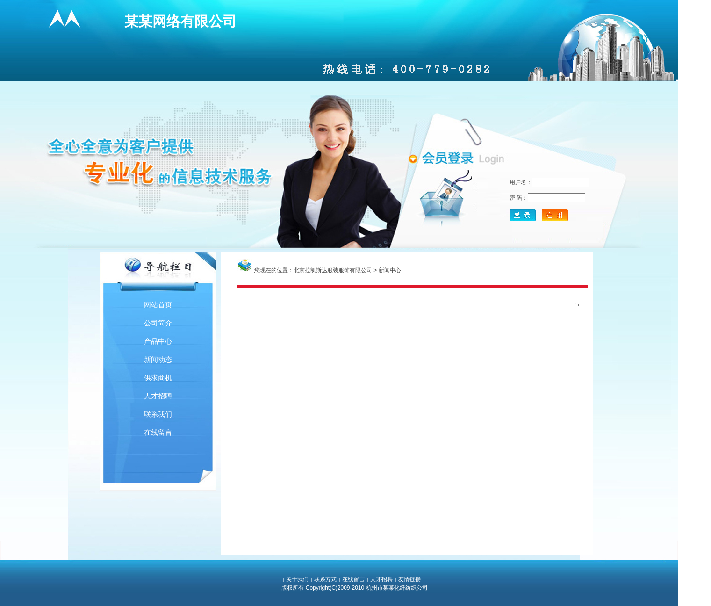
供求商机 (158, 378)
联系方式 (325, 579)
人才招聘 (158, 396)
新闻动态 (158, 359)
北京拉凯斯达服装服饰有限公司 (333, 270)
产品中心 (158, 341)
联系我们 (158, 414)
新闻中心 (390, 270)
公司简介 (158, 323)
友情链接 (409, 579)
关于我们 (297, 579)
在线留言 (158, 432)
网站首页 (158, 305)
